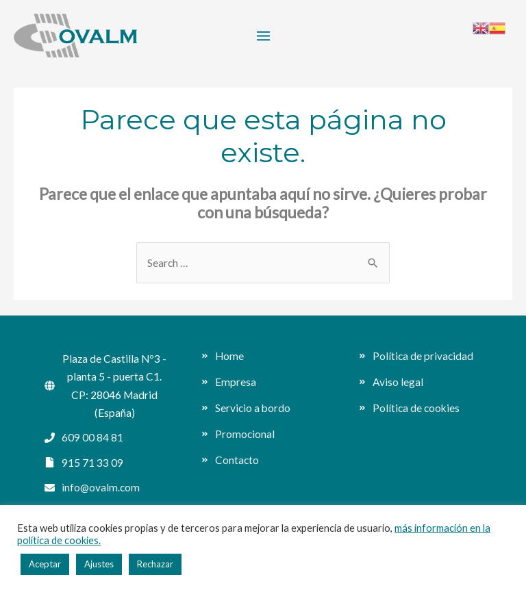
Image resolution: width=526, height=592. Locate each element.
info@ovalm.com (101, 487)
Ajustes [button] (99, 563)
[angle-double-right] (222, 356)
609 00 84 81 (92, 437)
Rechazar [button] (155, 563)
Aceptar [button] (45, 563)
